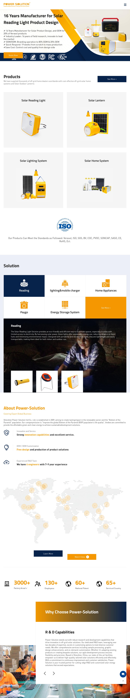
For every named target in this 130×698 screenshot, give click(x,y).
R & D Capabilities (59, 630)
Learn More (48, 554)
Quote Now (13, 55)
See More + (112, 79)
